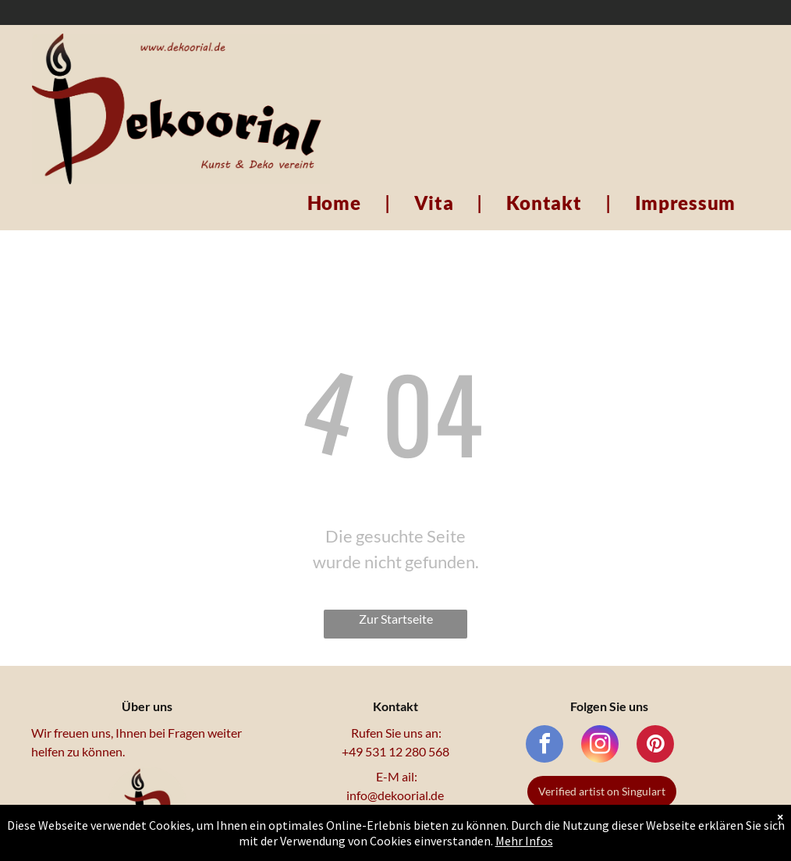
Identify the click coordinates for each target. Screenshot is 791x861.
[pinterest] (655, 746)
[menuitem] (336, 203)
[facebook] (544, 746)
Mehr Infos (524, 841)
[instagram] (600, 746)
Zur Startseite (396, 618)
